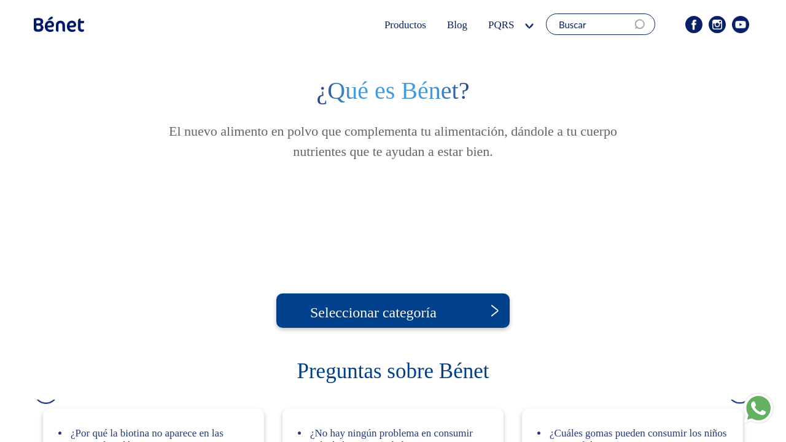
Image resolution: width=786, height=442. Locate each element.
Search (643, 24)
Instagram (717, 24)
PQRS (505, 25)
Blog (462, 25)
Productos (408, 25)
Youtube (740, 24)
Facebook (693, 24)
